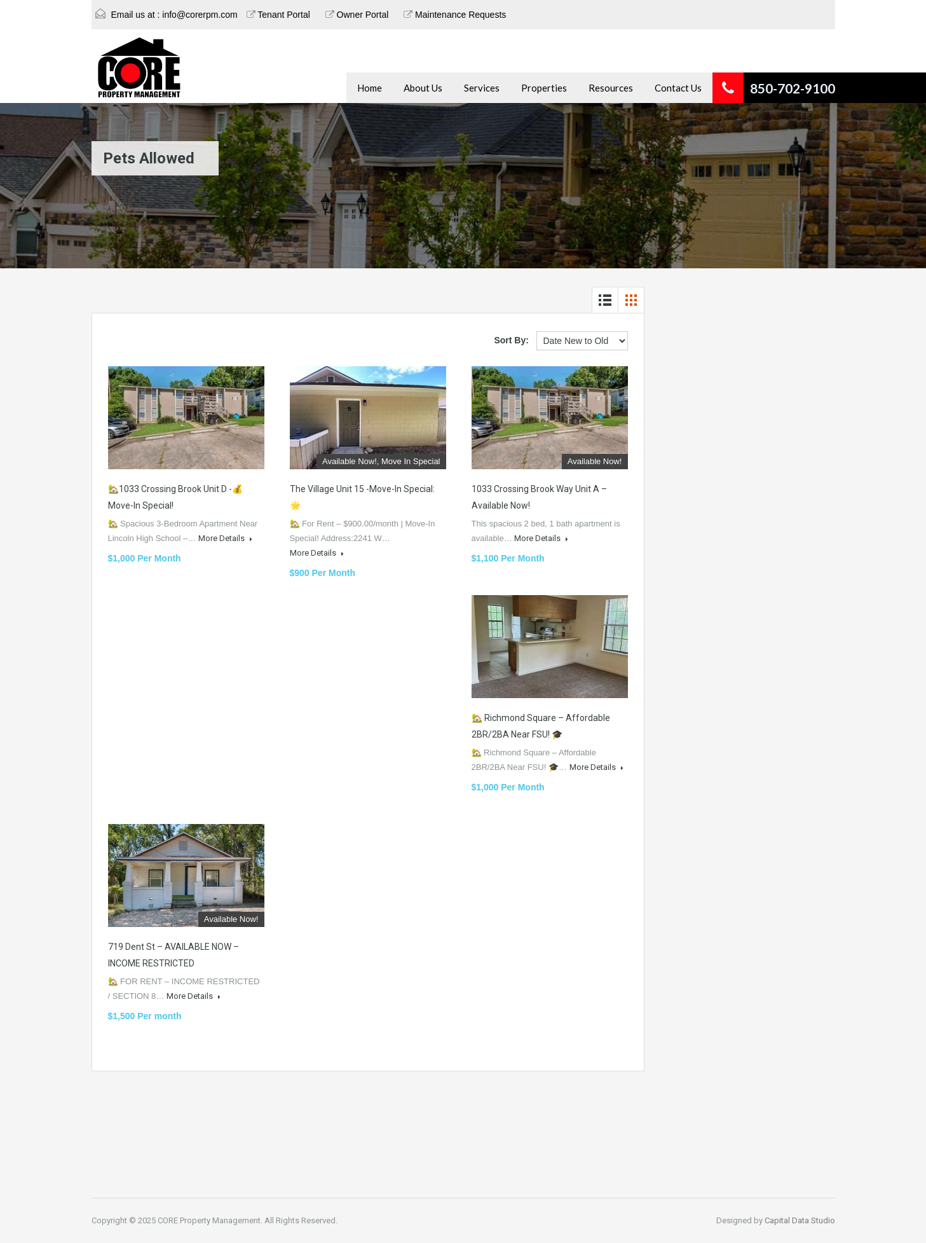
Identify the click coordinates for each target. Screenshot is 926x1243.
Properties (544, 87)
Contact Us (678, 87)
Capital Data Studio (800, 1220)
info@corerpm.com (199, 15)
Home (369, 87)
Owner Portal (357, 15)
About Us (423, 87)
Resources (611, 87)
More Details (225, 538)
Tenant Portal (278, 15)
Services (482, 87)
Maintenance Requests (455, 15)
